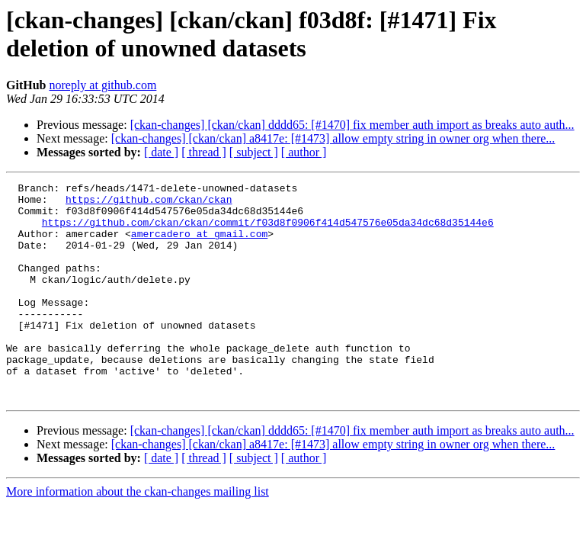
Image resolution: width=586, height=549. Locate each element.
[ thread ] (203, 152)
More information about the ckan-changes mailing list (137, 534)
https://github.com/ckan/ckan (149, 203)
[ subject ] (253, 152)
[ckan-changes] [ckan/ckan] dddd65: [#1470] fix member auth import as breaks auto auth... (352, 124)
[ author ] (304, 152)
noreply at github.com (102, 85)
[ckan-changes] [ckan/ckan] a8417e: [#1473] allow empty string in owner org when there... (333, 138)
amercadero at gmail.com (199, 245)
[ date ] (161, 152)
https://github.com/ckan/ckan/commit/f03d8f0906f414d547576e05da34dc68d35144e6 (268, 231)
